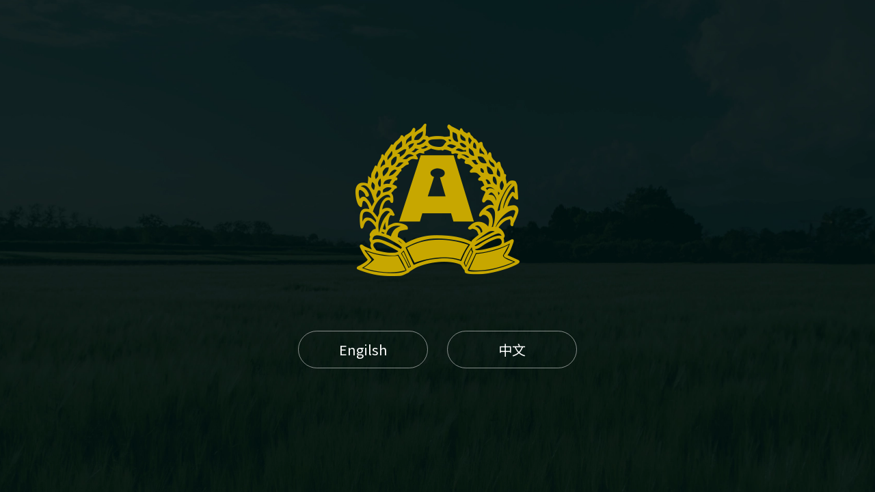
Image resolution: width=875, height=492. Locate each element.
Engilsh (363, 349)
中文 (512, 349)
